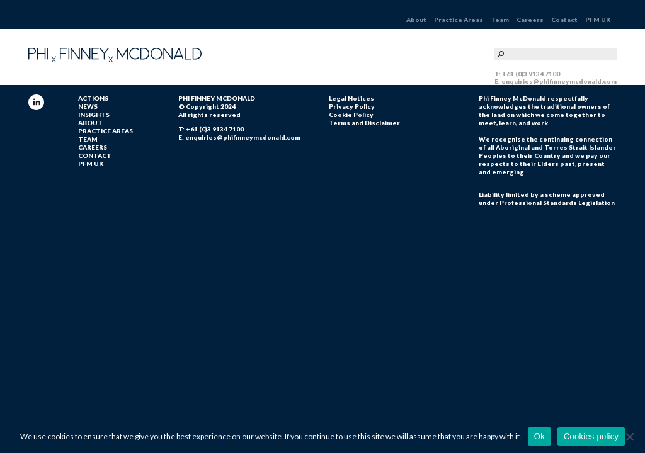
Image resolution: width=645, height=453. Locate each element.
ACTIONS (93, 98)
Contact (564, 19)
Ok (539, 436)
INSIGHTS (94, 114)
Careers (530, 19)
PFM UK (597, 19)
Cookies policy (591, 436)
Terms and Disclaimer (364, 122)
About (416, 19)
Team (500, 19)
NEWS (88, 106)
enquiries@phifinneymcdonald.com (559, 81)
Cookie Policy (351, 114)
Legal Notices (351, 98)
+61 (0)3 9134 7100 (531, 73)
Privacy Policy (352, 106)
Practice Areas (458, 19)
